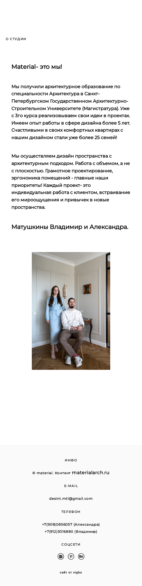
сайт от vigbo (71, 572)
